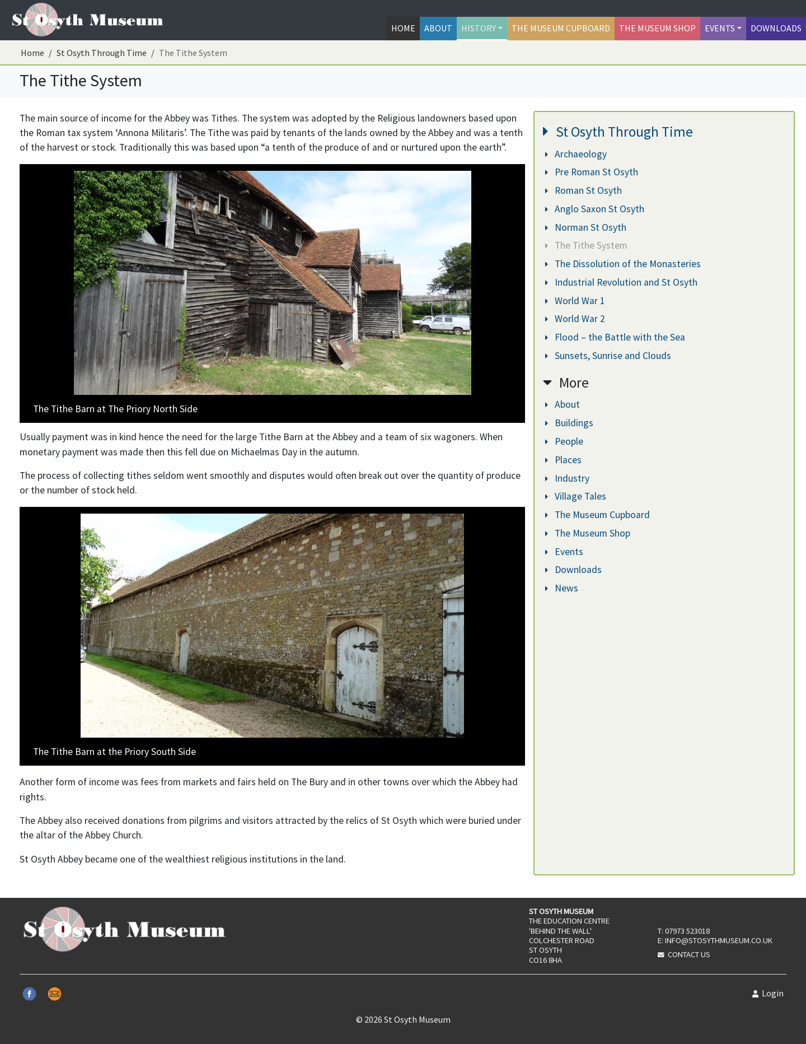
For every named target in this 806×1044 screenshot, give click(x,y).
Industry (567, 478)
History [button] (478, 28)
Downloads (776, 28)
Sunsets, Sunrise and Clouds (608, 355)
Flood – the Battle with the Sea (615, 337)
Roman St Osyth (583, 190)
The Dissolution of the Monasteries (623, 264)
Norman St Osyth (585, 227)
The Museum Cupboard (561, 28)
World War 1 (575, 301)
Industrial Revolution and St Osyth (621, 282)
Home (403, 28)
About (438, 28)
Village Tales (575, 496)
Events (564, 552)
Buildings (569, 423)
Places (563, 460)
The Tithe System (586, 245)
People (564, 441)
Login (768, 993)
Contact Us (689, 954)
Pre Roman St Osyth (591, 172)
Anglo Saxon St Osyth (594, 209)
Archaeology (576, 154)
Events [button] (720, 28)
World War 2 (575, 319)
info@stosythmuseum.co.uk (718, 940)
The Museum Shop (657, 28)
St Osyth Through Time (102, 52)
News (561, 588)
